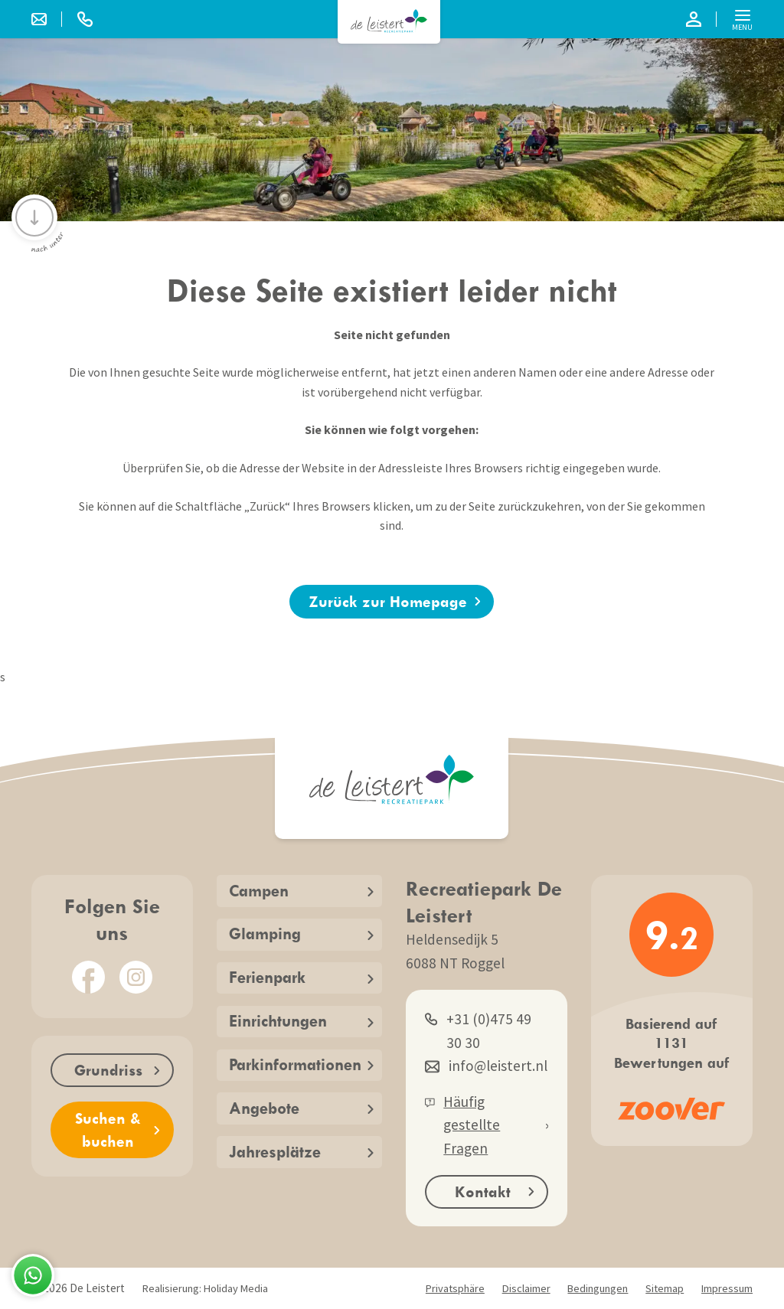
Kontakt (494, 1191)
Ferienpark (301, 977)
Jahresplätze (301, 1151)
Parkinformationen (301, 1064)
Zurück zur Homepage (394, 601)
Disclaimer (526, 1288)
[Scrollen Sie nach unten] (34, 217)
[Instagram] (135, 977)
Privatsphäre (455, 1288)
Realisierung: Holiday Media (205, 1288)
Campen (301, 890)
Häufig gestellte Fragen (486, 1125)
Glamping (301, 933)
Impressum (727, 1288)
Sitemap (664, 1288)
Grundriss (117, 1069)
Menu (742, 21)
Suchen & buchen (117, 1129)
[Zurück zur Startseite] (389, 20)
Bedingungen (597, 1288)
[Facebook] (88, 977)
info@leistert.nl (486, 1066)
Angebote (301, 1108)
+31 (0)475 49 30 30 (478, 1029)
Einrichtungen (301, 1020)
